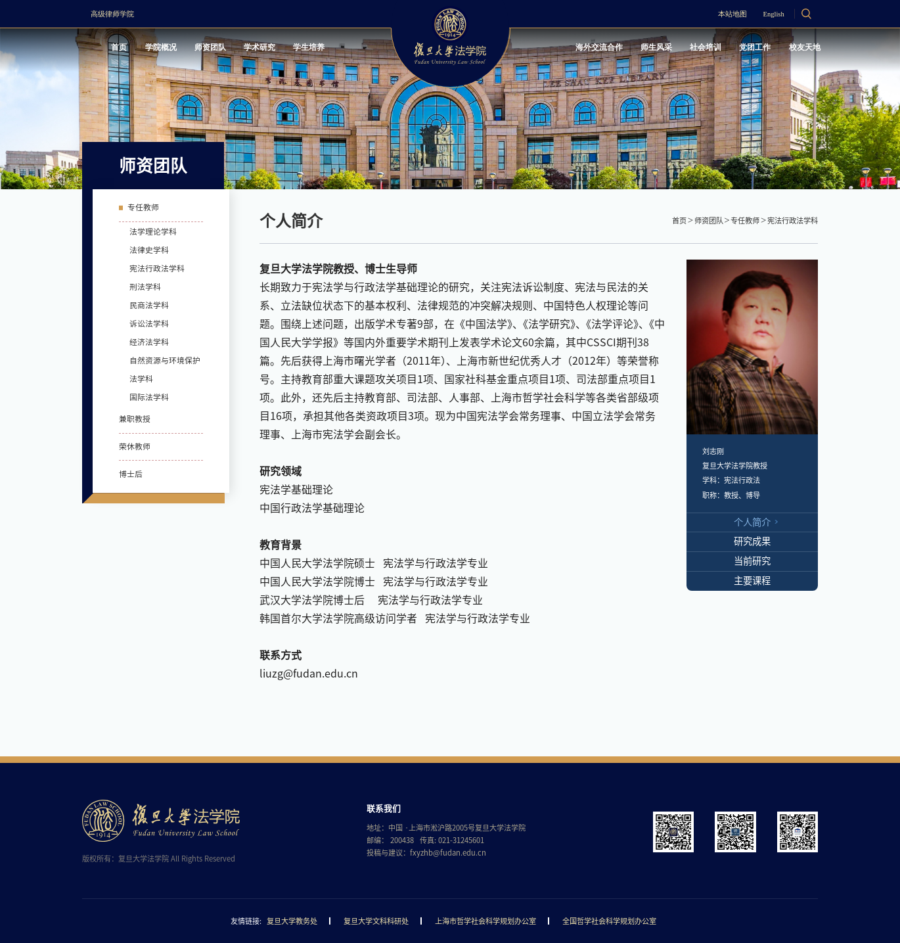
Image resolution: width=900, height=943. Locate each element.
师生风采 (635, 49)
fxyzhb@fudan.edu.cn (448, 852)
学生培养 (332, 49)
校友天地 (799, 49)
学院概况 (168, 49)
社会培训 (690, 49)
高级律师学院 (117, 14)
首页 (123, 49)
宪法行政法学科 (792, 220)
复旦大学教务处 (292, 921)
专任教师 (745, 220)
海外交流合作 (571, 49)
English (764, 14)
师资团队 (222, 49)
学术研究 (277, 49)
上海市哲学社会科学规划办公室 (485, 921)
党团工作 (745, 49)
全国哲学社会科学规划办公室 (609, 921)
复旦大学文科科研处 (376, 921)
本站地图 (715, 14)
